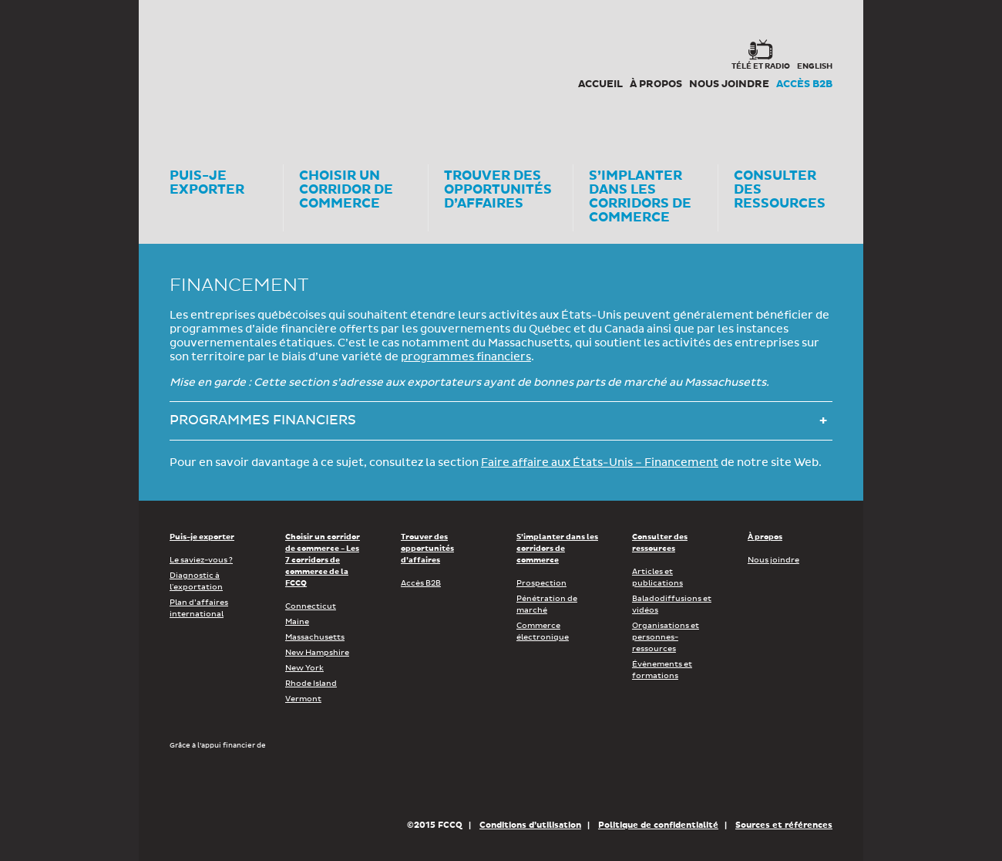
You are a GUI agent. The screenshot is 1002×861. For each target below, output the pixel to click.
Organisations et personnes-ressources (665, 637)
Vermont (303, 699)
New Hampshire (317, 653)
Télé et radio (760, 66)
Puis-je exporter (202, 537)
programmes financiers (466, 357)
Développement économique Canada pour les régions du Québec (257, 784)
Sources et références (783, 825)
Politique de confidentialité (658, 825)
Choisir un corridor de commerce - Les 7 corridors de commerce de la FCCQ (322, 560)
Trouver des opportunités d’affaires (427, 548)
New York (304, 668)
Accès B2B (804, 84)
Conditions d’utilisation (530, 825)
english (814, 66)
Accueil (600, 84)
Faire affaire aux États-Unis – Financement (599, 463)
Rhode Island (311, 683)
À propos (656, 84)
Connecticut (310, 606)
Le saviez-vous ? (201, 560)
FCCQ (383, 69)
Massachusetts (315, 637)
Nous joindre (729, 84)
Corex (228, 69)
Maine (297, 622)
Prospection (541, 583)
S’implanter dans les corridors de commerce (557, 548)
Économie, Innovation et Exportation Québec (454, 784)
